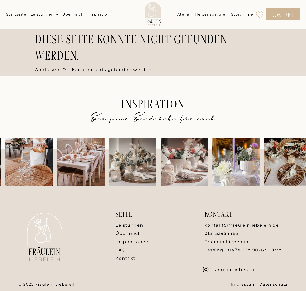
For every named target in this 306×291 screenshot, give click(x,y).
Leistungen (44, 14)
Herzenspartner (211, 14)
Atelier (184, 14)
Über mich (73, 14)
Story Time (242, 14)
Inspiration (99, 14)
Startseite (16, 14)
